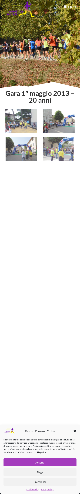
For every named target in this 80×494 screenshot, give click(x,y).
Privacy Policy (47, 489)
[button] (74, 431)
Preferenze (40, 481)
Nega (40, 472)
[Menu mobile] (70, 6)
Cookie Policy (32, 489)
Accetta (40, 462)
